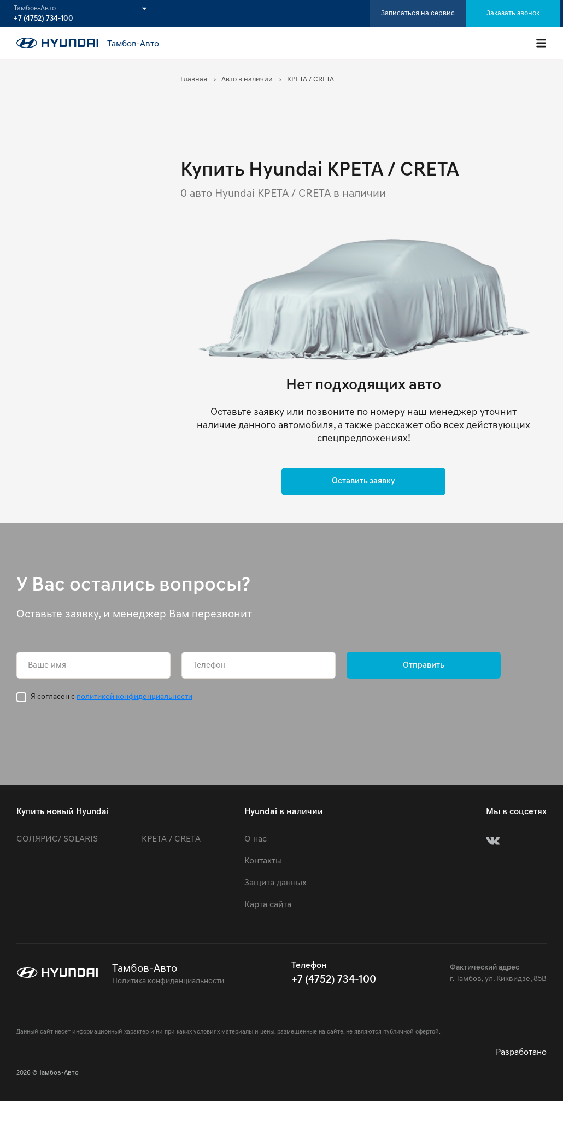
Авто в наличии (247, 79)
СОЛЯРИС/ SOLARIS (57, 839)
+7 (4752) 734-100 (43, 19)
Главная (193, 79)
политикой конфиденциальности (134, 697)
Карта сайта (267, 905)
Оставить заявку (363, 481)
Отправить (423, 666)
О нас (255, 839)
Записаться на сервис (418, 13)
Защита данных (275, 883)
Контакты (263, 861)
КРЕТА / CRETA (171, 839)
